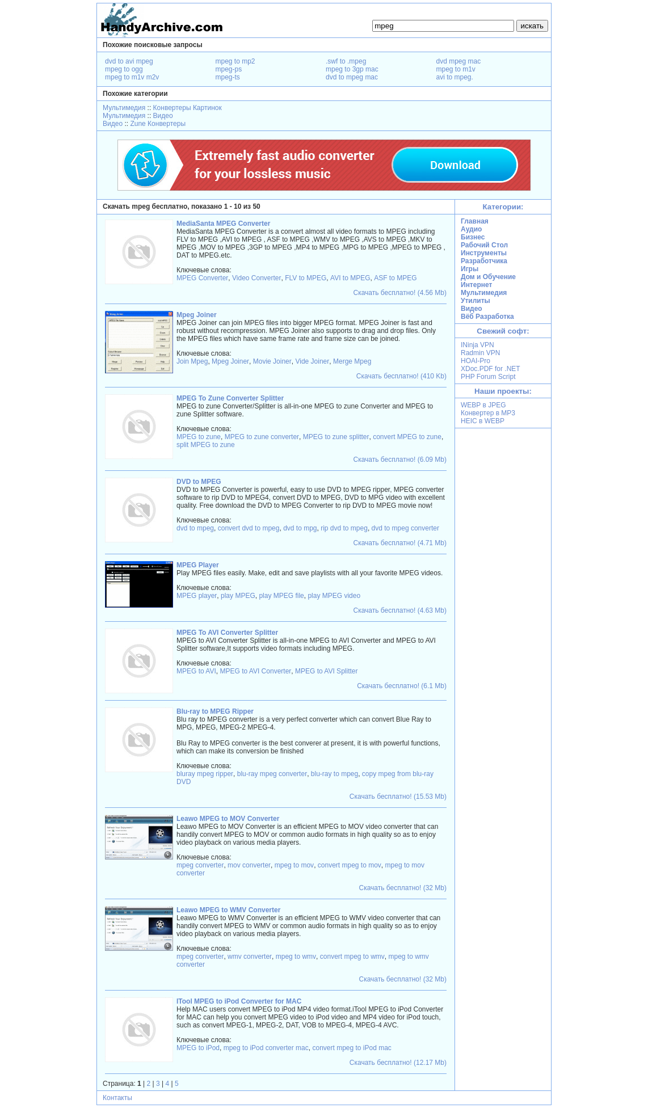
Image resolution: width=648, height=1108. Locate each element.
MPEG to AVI (196, 671)
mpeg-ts (228, 77)
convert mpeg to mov (349, 865)
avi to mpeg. (454, 77)
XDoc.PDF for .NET (490, 369)
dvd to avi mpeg (129, 61)
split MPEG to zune (205, 445)
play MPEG (238, 596)
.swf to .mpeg (346, 61)
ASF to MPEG (395, 278)
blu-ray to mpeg (334, 774)
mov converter (249, 865)
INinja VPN (477, 345)
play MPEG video (334, 596)
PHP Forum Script (488, 377)
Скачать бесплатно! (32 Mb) (403, 888)
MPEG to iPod (198, 1048)
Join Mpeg (192, 361)
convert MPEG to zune (407, 437)
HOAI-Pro (475, 361)
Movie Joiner (272, 361)
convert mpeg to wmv (352, 956)
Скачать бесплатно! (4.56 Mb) (400, 293)
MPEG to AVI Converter (255, 671)
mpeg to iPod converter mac (266, 1048)
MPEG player (196, 596)
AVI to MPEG (350, 278)
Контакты (117, 1098)
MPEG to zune (198, 437)
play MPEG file (281, 596)
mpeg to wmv (296, 956)
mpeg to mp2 (235, 61)
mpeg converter (200, 865)
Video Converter (256, 278)
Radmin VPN (480, 353)
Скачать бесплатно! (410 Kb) (401, 376)
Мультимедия (124, 108)
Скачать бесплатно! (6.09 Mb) (400, 460)
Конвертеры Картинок (187, 108)
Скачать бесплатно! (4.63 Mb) (400, 610)
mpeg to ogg (124, 69)
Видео (163, 116)
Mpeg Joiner (230, 361)
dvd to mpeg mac (352, 77)
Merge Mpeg (352, 361)
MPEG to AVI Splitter (326, 671)
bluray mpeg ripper (204, 774)
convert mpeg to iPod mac (351, 1048)
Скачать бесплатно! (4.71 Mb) (400, 543)
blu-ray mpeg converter (272, 774)
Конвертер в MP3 (488, 413)
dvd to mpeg (195, 528)
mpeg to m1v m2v (132, 77)
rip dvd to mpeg (344, 528)
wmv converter (250, 956)
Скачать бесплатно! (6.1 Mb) (402, 686)
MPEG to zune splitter (336, 437)
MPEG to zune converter (262, 437)
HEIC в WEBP (482, 421)
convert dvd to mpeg (249, 528)
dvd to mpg (300, 528)
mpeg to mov (294, 865)
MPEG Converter (202, 278)
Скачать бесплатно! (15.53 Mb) (398, 797)
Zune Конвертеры (158, 124)
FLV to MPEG (305, 278)
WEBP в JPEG (483, 405)
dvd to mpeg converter (405, 528)
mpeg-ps (229, 69)
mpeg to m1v (456, 69)
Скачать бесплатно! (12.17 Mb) (398, 1063)
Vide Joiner (312, 361)
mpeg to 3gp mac (352, 69)
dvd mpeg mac (458, 61)
